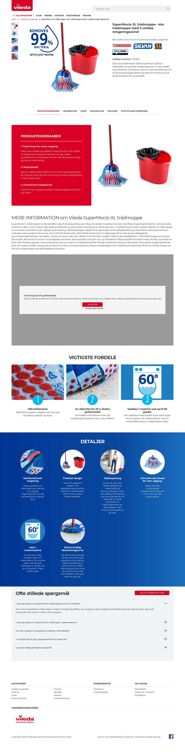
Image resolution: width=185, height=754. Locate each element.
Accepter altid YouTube (92, 308)
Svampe (57, 693)
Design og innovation (144, 696)
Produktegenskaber (48, 111)
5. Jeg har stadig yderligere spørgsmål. (34, 652)
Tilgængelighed (101, 696)
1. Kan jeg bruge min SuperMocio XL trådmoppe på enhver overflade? (48, 608)
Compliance (140, 741)
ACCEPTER (92, 304)
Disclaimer (129, 741)
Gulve (39, 15)
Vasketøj (59, 15)
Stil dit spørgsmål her (152, 597)
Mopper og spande (29, 19)
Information (70, 111)
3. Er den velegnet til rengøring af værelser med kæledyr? (43, 635)
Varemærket (140, 693)
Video (83, 111)
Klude (14, 699)
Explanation (97, 111)
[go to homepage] (22, 5)
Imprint (100, 741)
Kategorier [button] (19, 688)
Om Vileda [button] (141, 688)
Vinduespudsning (61, 702)
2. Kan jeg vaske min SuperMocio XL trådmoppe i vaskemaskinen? (46, 627)
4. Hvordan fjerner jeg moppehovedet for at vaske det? (41, 643)
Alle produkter (24, 15)
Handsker (58, 696)
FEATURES (112, 111)
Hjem (14, 19)
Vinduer (87, 15)
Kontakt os (98, 693)
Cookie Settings (153, 741)
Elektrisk (15, 696)
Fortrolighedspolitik (114, 741)
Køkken (48, 15)
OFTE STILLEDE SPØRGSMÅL (134, 111)
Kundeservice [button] (102, 688)
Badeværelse (73, 15)
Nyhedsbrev (140, 699)
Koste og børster (19, 702)
